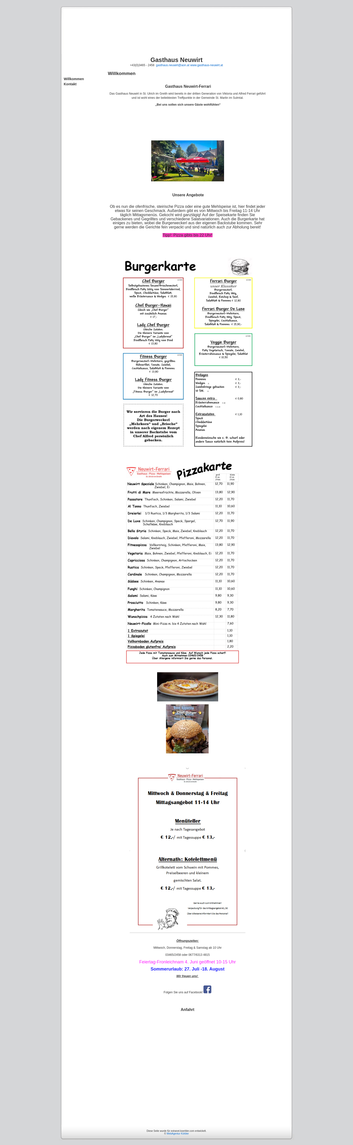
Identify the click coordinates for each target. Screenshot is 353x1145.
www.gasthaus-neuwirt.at (206, 65)
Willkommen (74, 79)
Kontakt (70, 84)
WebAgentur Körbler (178, 1133)
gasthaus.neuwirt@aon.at (172, 65)
